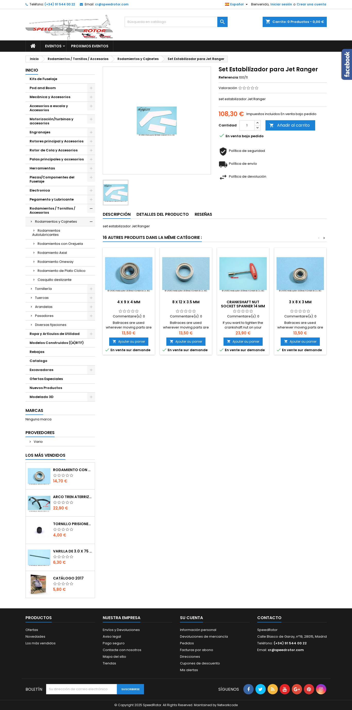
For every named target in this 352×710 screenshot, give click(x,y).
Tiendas (109, 663)
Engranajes (40, 132)
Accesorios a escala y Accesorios (49, 107)
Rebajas (37, 351)
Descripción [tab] (117, 214)
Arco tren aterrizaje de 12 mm (73, 497)
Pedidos (187, 643)
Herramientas (42, 168)
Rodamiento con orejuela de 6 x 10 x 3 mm (73, 470)
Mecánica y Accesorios (50, 96)
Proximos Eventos (89, 46)
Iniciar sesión (281, 4)
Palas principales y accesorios (57, 159)
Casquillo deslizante (55, 279)
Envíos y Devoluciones (121, 629)
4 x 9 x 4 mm (128, 302)
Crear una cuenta (311, 4)
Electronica (40, 190)
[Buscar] (176, 22)
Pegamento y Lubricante (52, 199)
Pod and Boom (43, 87)
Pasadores (44, 315)
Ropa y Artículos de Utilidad (55, 333)
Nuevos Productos (46, 387)
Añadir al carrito (289, 125)
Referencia (228, 77)
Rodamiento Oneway (55, 261)
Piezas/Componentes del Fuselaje (52, 179)
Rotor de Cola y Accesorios (54, 150)
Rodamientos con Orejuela (60, 243)
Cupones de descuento (200, 663)
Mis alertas (189, 670)
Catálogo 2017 (68, 578)
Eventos (53, 46)
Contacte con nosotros (122, 649)
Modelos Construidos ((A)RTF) (57, 342)
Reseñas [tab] (203, 214)
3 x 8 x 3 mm (300, 302)
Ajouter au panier (129, 341)
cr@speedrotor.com (111, 4)
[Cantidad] (247, 125)
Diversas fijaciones (50, 324)
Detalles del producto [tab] (162, 214)
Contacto (269, 618)
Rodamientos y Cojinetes (56, 221)
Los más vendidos (45, 455)
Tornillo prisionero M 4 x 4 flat (73, 524)
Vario (38, 441)
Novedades (35, 636)
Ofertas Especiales (46, 378)
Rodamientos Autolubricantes (46, 232)
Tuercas (42, 297)
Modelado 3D (42, 396)
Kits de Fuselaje (43, 78)
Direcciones (190, 656)
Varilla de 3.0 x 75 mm (73, 551)
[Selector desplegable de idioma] (237, 4)
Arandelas (44, 306)
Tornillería (43, 288)
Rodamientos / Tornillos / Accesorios (52, 210)
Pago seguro (114, 643)
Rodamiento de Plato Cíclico (61, 270)
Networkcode (227, 705)
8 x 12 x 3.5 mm (186, 302)
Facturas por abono (196, 649)
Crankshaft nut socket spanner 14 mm (243, 304)
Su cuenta (191, 618)
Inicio (31, 70)
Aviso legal (112, 636)
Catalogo (38, 360)
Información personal (198, 629)
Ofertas (31, 629)
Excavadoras (41, 369)
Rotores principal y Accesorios (56, 141)
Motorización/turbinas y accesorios (51, 121)
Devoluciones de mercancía (204, 636)
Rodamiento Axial (52, 252)
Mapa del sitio (114, 656)
